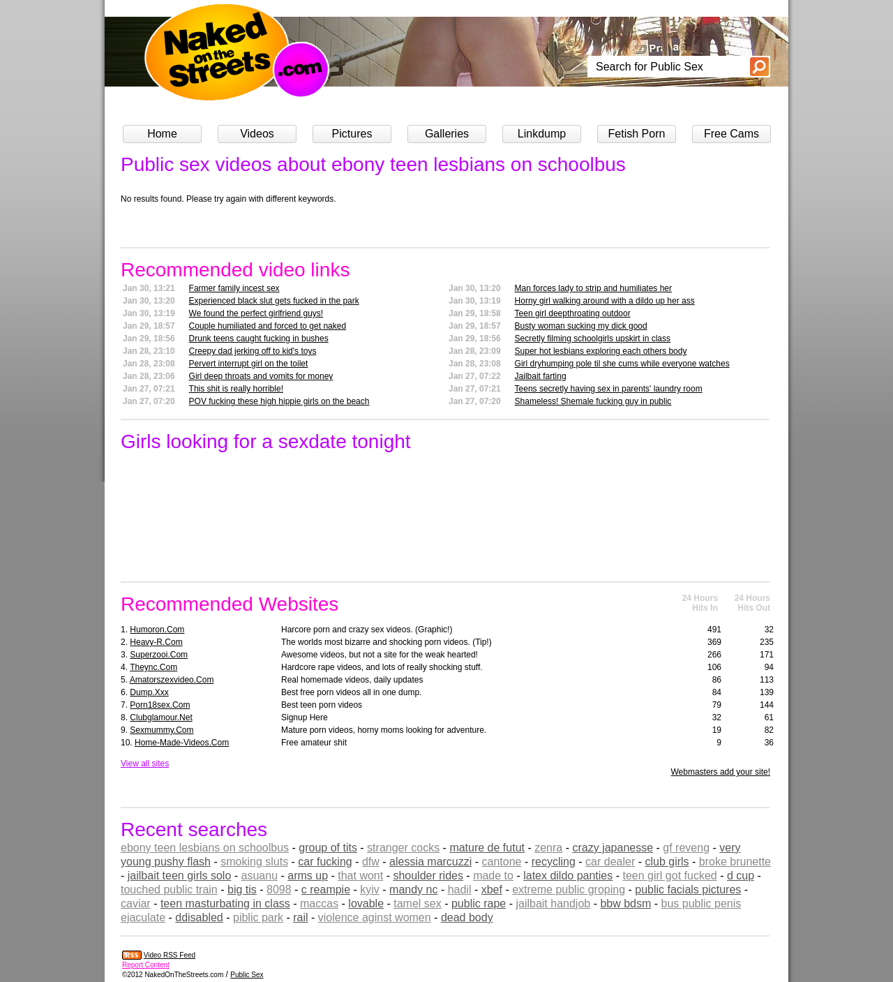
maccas (319, 903)
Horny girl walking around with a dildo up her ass (605, 301)
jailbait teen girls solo (180, 875)
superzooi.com (159, 655)
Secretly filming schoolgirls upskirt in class (592, 338)
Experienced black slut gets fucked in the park (274, 301)
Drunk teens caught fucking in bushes (259, 338)
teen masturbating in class (225, 903)
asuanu (259, 875)
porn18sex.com (160, 705)
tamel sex (417, 903)
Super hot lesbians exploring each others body (601, 351)
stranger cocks (403, 848)
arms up (307, 875)
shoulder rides (428, 875)
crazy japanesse (612, 848)
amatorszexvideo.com (172, 680)
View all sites (145, 763)
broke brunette (735, 862)
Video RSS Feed (169, 955)
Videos (257, 134)
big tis (242, 889)
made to (493, 875)
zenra (548, 848)
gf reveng (686, 848)
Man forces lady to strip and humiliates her (593, 288)
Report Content (146, 965)
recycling (554, 862)
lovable (366, 903)
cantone (502, 862)
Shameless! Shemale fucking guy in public (593, 401)
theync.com (153, 667)
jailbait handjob (553, 903)
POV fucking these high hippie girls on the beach (279, 401)
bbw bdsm (625, 903)
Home (162, 134)
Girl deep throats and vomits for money (261, 376)
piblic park (258, 917)
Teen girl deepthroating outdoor (573, 313)
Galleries (447, 134)
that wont (360, 875)
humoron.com (157, 629)
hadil (460, 889)
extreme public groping (568, 889)
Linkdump (542, 134)
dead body (467, 917)
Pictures (352, 134)
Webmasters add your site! (720, 772)
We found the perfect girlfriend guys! (256, 313)
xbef (491, 889)
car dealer (610, 862)
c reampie (325, 889)
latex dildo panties (568, 875)
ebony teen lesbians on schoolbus (205, 848)
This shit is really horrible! (236, 389)
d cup (740, 875)
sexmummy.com (161, 730)
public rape (478, 903)
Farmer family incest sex (234, 288)
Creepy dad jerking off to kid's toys (253, 351)
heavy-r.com (156, 642)
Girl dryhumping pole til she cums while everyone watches (622, 364)
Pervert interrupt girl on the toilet (248, 364)
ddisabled (199, 917)
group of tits (328, 848)
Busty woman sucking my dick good (581, 326)
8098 (279, 889)
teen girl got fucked (669, 875)
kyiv (370, 889)
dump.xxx (149, 692)
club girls (667, 862)
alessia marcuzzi (430, 862)
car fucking (325, 862)
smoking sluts (254, 862)
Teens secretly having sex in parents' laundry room (609, 389)
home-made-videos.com (182, 742)
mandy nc (413, 889)
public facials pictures (688, 889)
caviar (136, 903)
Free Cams (731, 134)
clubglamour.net (161, 717)
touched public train (169, 889)
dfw (371, 862)
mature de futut (487, 848)
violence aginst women (374, 917)
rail (300, 917)
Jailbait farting (540, 376)
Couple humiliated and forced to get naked (268, 326)
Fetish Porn (637, 134)
